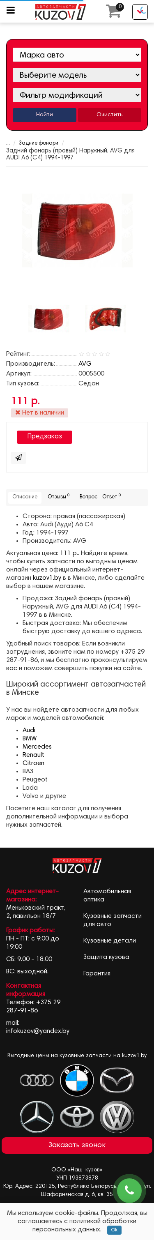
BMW (30, 738)
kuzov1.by (47, 578)
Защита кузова (106, 957)
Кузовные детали (109, 941)
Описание (24, 497)
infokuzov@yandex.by (37, 1031)
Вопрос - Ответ (100, 496)
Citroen (33, 763)
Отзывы (58, 496)
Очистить (109, 115)
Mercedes (37, 747)
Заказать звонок (77, 1145)
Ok (114, 1230)
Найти (44, 115)
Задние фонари (38, 143)
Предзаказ (44, 436)
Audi (29, 730)
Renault (33, 755)
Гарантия (96, 973)
